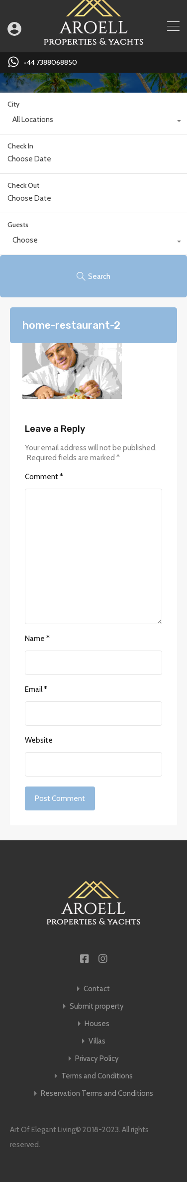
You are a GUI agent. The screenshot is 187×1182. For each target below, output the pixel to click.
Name (37, 638)
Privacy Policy (97, 1058)
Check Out (23, 185)
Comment (44, 476)
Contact (97, 989)
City (13, 104)
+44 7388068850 (50, 62)
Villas (97, 1041)
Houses (97, 1024)
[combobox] (93, 122)
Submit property (97, 1006)
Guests (17, 224)
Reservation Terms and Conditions (97, 1093)
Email (36, 689)
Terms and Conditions (97, 1076)
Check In (20, 146)
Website (39, 740)
